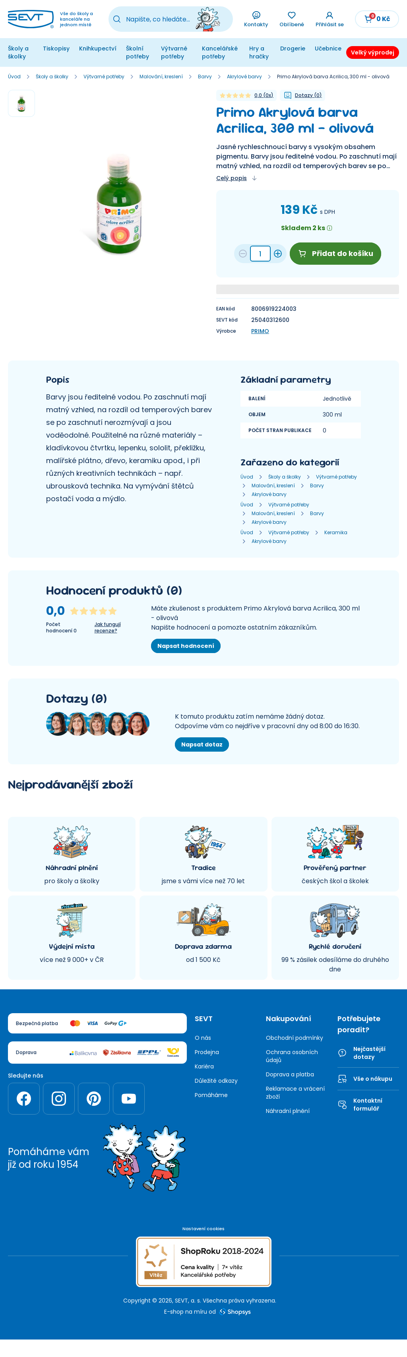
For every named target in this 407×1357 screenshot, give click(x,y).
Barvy (205, 77)
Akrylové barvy (244, 77)
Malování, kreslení (161, 77)
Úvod (14, 77)
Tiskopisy (56, 48)
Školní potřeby (137, 52)
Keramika (335, 532)
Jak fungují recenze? (108, 627)
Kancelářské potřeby (220, 52)
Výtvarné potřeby (174, 52)
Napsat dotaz (202, 744)
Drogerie (292, 48)
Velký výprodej (372, 52)
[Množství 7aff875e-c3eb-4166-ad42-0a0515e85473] (260, 254)
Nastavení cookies (203, 1228)
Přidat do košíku (335, 253)
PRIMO (260, 331)
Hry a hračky (259, 52)
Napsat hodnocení (185, 646)
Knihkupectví (97, 48)
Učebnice (328, 48)
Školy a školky (18, 52)
